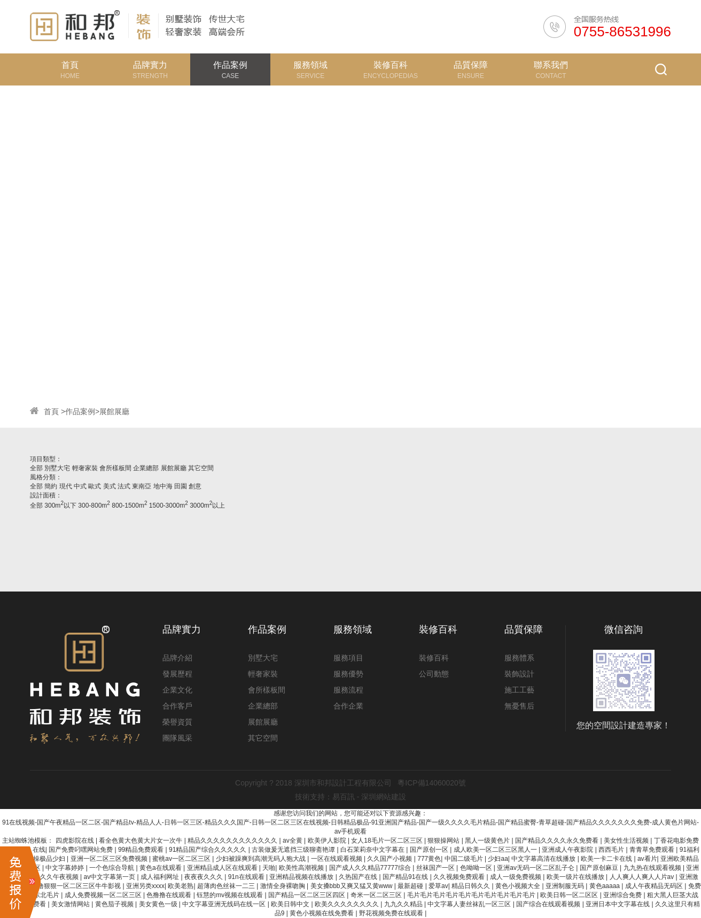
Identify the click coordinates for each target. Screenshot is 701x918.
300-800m (94, 505)
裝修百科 (434, 658)
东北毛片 (47, 895)
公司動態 (434, 674)
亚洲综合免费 (623, 895)
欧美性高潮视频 (302, 868)
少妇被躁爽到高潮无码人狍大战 (261, 858)
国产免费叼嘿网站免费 (81, 849)
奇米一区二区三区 (376, 895)
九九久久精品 (404, 904)
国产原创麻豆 (600, 868)
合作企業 (348, 706)
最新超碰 (411, 886)
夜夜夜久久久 (204, 877)
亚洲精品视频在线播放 (302, 877)
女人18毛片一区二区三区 (387, 840)
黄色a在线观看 (161, 868)
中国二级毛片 (465, 858)
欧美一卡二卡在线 (607, 858)
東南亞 (142, 486)
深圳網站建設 (383, 796)
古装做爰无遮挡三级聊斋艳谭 (294, 849)
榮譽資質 (177, 722)
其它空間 (201, 468)
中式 (81, 486)
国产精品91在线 (406, 877)
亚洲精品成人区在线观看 (223, 868)
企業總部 (146, 468)
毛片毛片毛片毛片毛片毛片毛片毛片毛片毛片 (472, 895)
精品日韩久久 (471, 886)
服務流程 (348, 690)
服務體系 (519, 658)
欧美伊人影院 (328, 840)
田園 (181, 486)
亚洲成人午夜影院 (568, 849)
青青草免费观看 (652, 849)
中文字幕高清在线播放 (544, 858)
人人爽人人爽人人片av (643, 877)
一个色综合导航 (112, 868)
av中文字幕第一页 (110, 877)
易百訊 (343, 796)
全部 (36, 468)
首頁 (51, 411)
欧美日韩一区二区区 (569, 895)
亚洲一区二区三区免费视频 (110, 858)
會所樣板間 (116, 468)
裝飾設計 (519, 674)
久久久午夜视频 (57, 877)
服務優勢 (348, 674)
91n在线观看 (247, 877)
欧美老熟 (180, 886)
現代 (66, 486)
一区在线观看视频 (337, 858)
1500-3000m (168, 505)
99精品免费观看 (142, 849)
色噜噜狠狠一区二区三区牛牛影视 (73, 886)
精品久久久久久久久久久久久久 (233, 840)
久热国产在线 (359, 877)
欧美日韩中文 (291, 904)
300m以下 (60, 505)
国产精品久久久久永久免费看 (557, 840)
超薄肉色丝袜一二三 (226, 886)
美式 (110, 486)
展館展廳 (114, 411)
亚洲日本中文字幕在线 (618, 904)
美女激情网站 (71, 904)
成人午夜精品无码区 (654, 886)
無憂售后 (519, 706)
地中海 (163, 486)
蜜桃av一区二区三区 (182, 858)
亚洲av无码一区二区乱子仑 (536, 868)
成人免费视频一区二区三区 (104, 895)
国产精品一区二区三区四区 (307, 895)
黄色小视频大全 (518, 886)
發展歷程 (177, 674)
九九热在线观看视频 (653, 868)
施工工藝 (519, 690)
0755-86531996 (622, 32)
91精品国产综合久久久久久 (208, 849)
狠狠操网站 (444, 840)
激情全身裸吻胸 (283, 886)
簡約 (51, 486)
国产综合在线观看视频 (549, 904)
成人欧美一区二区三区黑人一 (496, 849)
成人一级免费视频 (516, 877)
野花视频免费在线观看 (392, 913)
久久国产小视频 (390, 858)
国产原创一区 (430, 849)
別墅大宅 (58, 468)
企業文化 (177, 690)
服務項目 (348, 658)
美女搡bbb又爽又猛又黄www (352, 886)
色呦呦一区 (477, 868)
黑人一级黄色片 (488, 840)
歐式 (95, 486)
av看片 (647, 858)
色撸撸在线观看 (169, 895)
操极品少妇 (50, 858)
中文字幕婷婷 (65, 868)
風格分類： (46, 477)
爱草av (438, 886)
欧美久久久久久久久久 (347, 904)
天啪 (268, 868)
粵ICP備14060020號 (432, 783)
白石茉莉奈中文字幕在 (373, 849)
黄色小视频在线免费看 (322, 913)
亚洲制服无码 (566, 886)
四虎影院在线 (76, 840)
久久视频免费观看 (459, 877)
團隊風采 (177, 738)
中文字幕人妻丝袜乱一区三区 (469, 904)
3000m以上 (207, 505)
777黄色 (429, 858)
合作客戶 (177, 706)
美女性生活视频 (627, 840)
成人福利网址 (161, 877)
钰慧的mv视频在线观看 (230, 895)
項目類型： (46, 459)
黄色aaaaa (605, 886)
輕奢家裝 (85, 468)
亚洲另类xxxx (145, 886)
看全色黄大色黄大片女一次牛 (141, 840)
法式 (125, 486)
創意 (195, 486)
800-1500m (129, 505)
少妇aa (498, 858)
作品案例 (80, 411)
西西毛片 (612, 849)
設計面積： (46, 495)
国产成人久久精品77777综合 (371, 868)
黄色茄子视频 (115, 904)
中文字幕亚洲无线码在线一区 (224, 904)
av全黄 (293, 840)
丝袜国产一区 (436, 868)
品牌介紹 (177, 658)
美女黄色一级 (159, 904)
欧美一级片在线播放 (576, 877)
